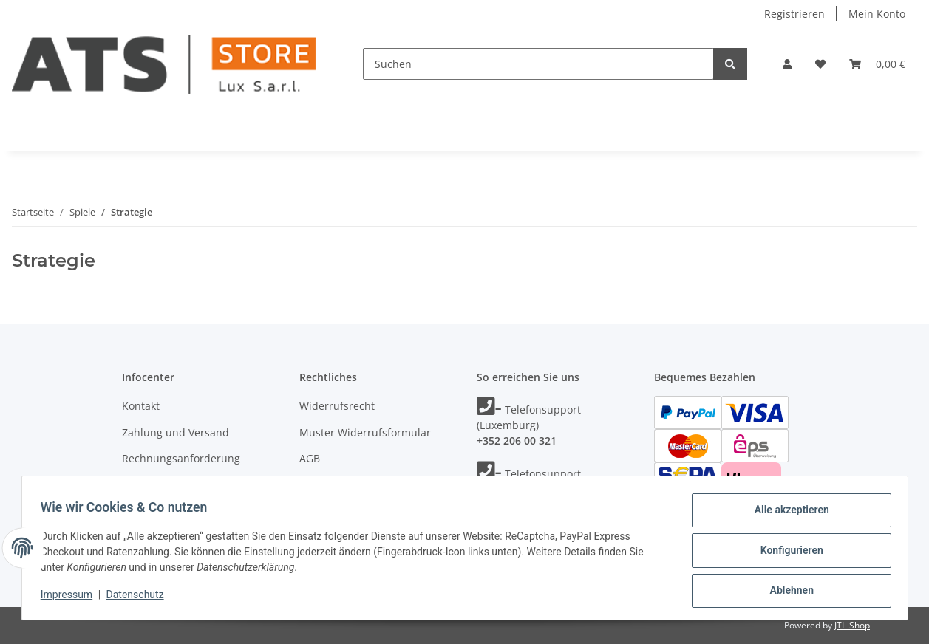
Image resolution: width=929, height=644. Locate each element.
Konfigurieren (786, 553)
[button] (787, 63)
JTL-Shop (852, 625)
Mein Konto (876, 14)
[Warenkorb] (877, 63)
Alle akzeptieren (786, 515)
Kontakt (141, 406)
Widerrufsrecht (337, 406)
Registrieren (794, 14)
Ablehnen (787, 591)
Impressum (72, 598)
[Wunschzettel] (820, 63)
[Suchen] (538, 64)
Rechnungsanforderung (181, 458)
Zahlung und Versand (175, 432)
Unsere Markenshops (175, 485)
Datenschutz (330, 485)
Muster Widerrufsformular (365, 432)
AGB (309, 458)
